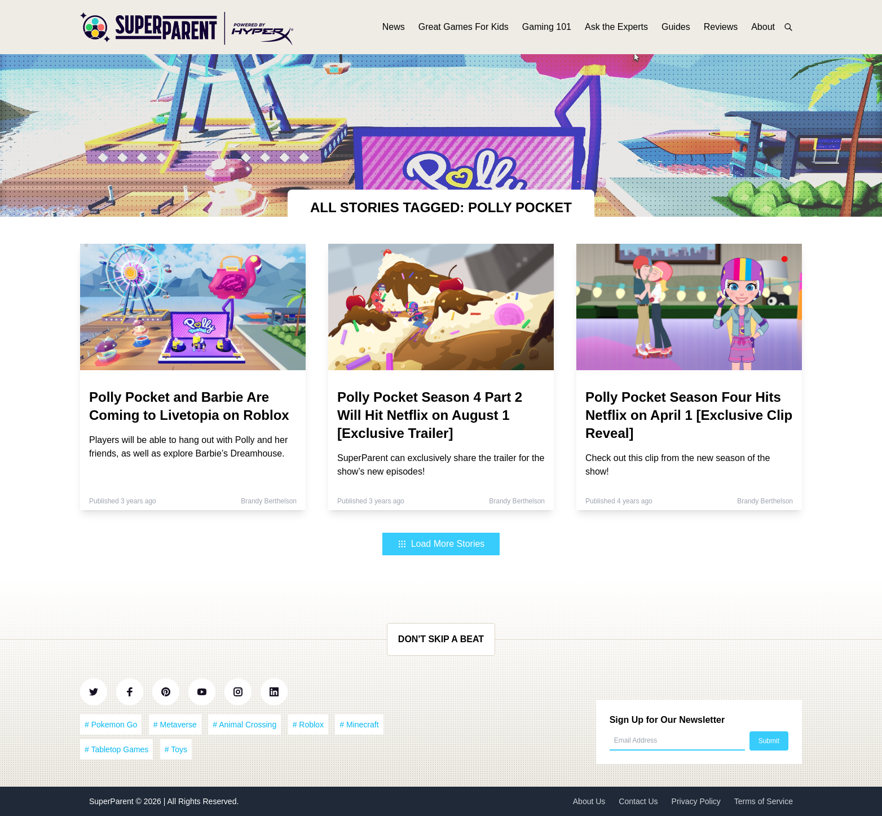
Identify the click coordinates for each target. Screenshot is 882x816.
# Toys (176, 749)
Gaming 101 (546, 27)
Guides (676, 27)
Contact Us (638, 801)
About (763, 27)
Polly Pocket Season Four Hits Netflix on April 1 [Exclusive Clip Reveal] (688, 415)
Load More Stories (441, 544)
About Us (589, 801)
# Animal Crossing (244, 724)
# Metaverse (175, 724)
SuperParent (112, 801)
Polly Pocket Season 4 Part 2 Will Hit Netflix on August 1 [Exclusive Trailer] (429, 415)
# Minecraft (358, 724)
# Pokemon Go (111, 724)
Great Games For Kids (463, 27)
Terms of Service (763, 801)
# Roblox (308, 724)
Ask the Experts (616, 27)
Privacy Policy (696, 801)
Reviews (721, 27)
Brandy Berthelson (269, 501)
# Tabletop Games (116, 749)
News (393, 27)
